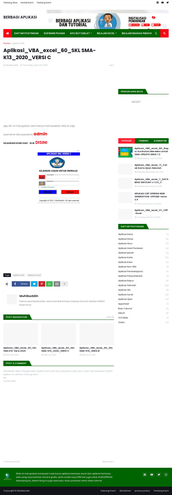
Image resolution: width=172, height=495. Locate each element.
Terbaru (143, 140)
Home (6, 43)
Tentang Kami (44, 2)
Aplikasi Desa (143, 234)
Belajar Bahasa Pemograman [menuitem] (141, 33)
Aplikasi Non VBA (143, 267)
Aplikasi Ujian (143, 299)
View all (110, 316)
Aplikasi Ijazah (143, 253)
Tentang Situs (10, 2)
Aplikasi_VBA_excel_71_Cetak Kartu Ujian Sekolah (151, 167)
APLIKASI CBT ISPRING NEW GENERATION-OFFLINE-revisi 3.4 (151, 196)
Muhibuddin (28, 296)
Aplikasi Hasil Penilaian (143, 248)
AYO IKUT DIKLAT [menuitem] (80, 33)
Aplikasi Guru (143, 243)
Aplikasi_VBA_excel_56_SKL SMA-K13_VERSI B (96, 349)
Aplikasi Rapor (143, 281)
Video (143, 322)
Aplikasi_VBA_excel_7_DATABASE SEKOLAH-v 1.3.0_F (151, 181)
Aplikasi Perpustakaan (143, 276)
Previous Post (12, 461)
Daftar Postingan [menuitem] (26, 33)
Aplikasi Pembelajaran (143, 271)
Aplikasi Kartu (143, 257)
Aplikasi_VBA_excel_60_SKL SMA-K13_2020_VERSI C (58, 349)
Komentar (160, 140)
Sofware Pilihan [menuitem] (54, 33)
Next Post (107, 461)
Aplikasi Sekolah (143, 285)
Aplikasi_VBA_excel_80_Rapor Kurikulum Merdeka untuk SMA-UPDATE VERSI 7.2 (151, 151)
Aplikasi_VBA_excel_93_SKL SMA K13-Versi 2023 (19, 349)
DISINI (41, 142)
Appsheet (143, 304)
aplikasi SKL (18, 43)
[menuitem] (7, 33)
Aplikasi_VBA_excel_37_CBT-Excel (151, 212)
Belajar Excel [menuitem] (106, 33)
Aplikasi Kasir (143, 262)
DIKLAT (143, 313)
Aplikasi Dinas (143, 239)
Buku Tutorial (143, 308)
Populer (127, 140)
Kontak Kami (27, 2)
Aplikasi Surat (34, 275)
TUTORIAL (143, 318)
